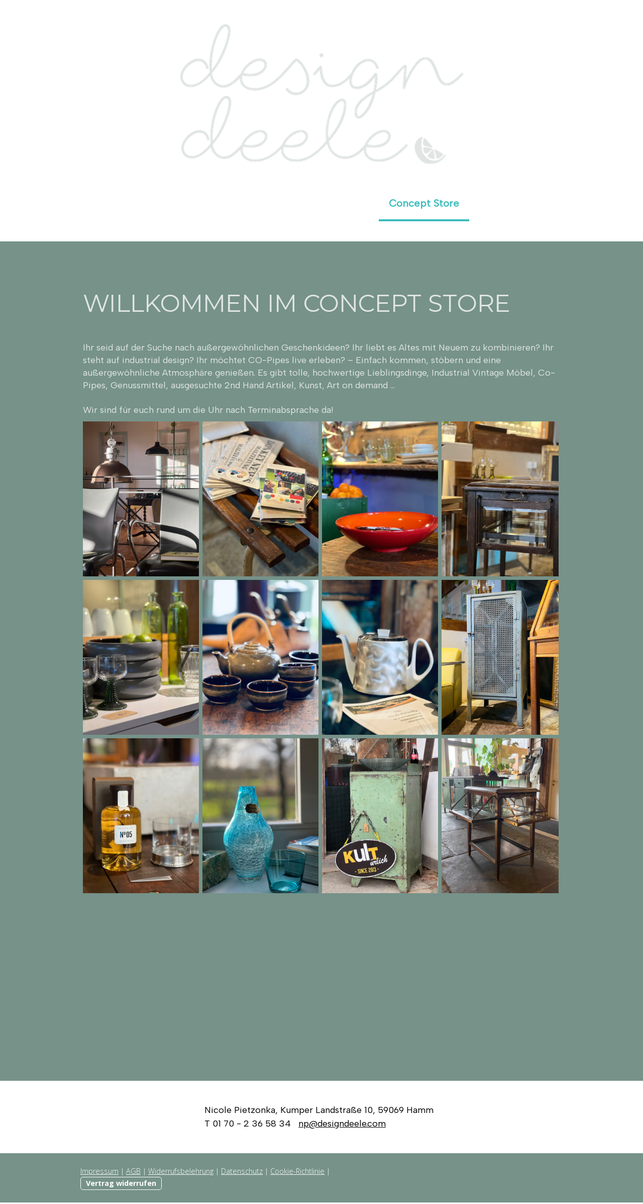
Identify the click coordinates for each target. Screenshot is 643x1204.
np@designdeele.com (342, 1125)
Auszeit (497, 203)
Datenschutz (242, 1172)
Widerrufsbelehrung (180, 1172)
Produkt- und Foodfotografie (301, 203)
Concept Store (424, 203)
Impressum (99, 1172)
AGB (133, 1172)
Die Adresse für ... (170, 203)
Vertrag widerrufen (121, 1184)
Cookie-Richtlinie (297, 1172)
